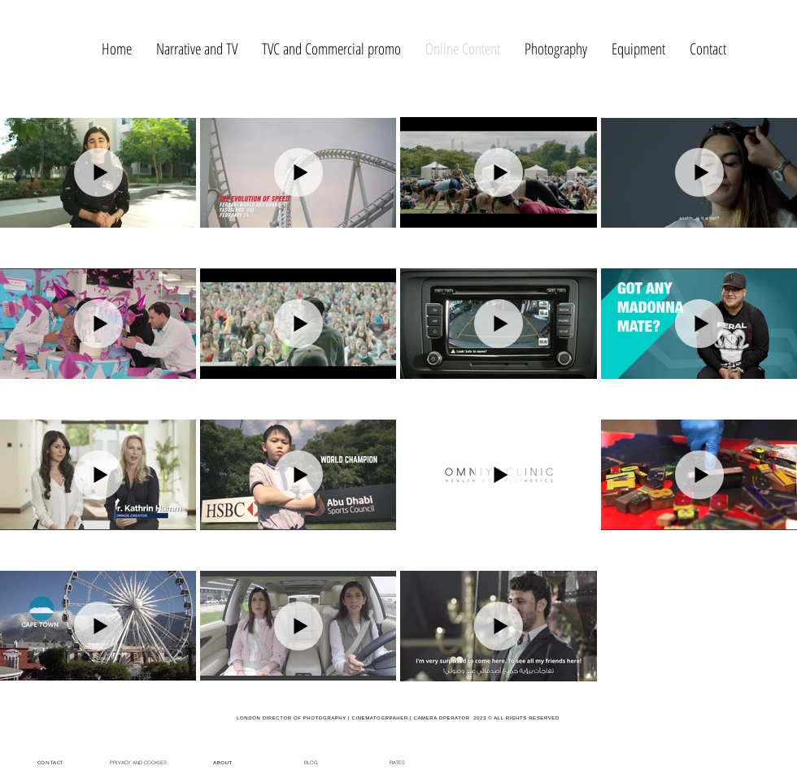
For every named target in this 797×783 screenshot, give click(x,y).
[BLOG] (311, 762)
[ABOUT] (224, 762)
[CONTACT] (52, 762)
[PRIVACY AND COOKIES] (138, 762)
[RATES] (397, 762)
